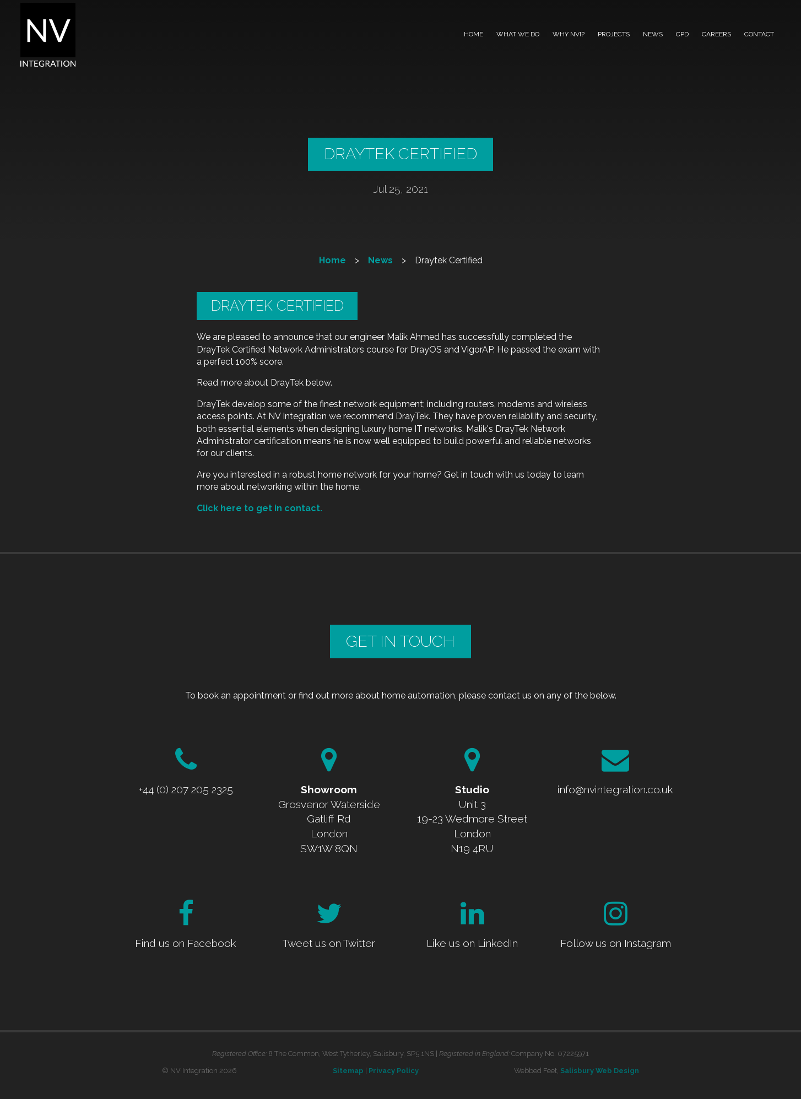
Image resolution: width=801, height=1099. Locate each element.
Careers (716, 34)
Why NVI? (568, 34)
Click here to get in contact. (259, 508)
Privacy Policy (394, 1070)
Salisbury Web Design (599, 1070)
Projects (614, 34)
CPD (682, 34)
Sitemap (348, 1070)
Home (473, 34)
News (653, 34)
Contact (759, 34)
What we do (517, 34)
